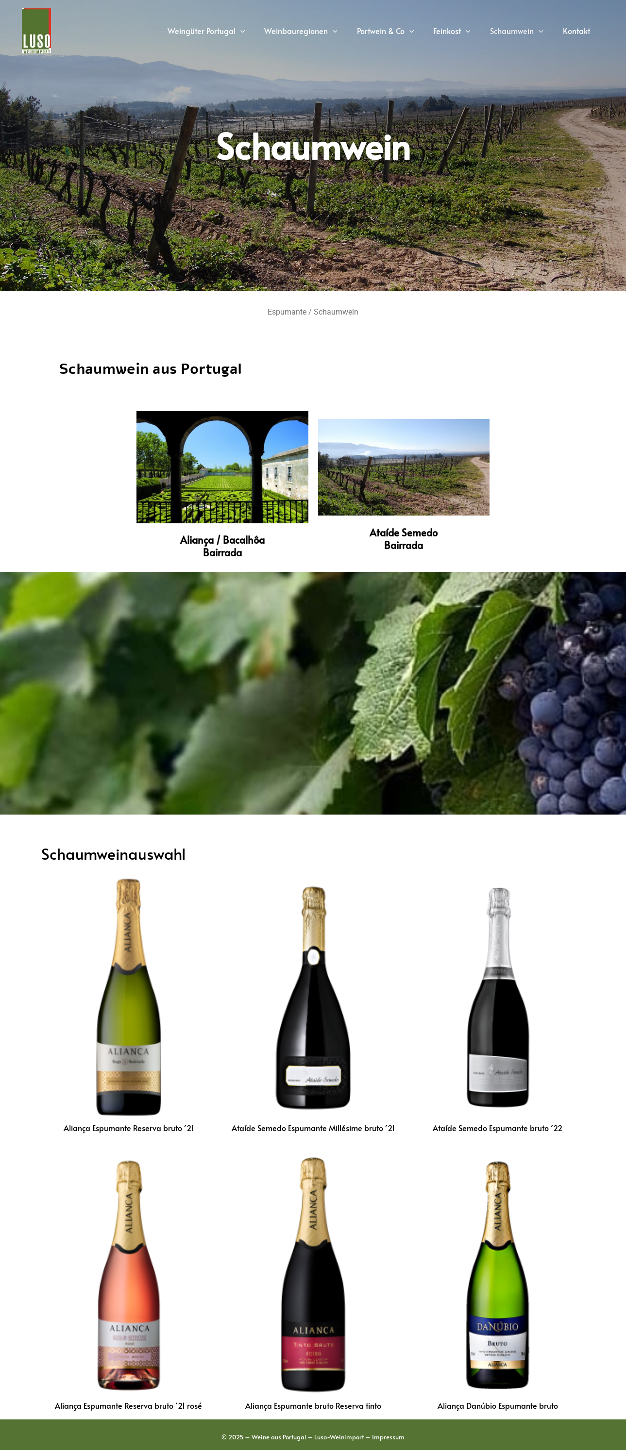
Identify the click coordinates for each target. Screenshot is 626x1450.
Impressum (388, 1437)
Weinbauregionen (318, 30)
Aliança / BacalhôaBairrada (222, 546)
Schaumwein (522, 30)
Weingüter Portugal (228, 30)
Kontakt (578, 30)
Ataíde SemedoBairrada (404, 539)
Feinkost (461, 30)
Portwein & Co (399, 30)
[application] (262, 30)
